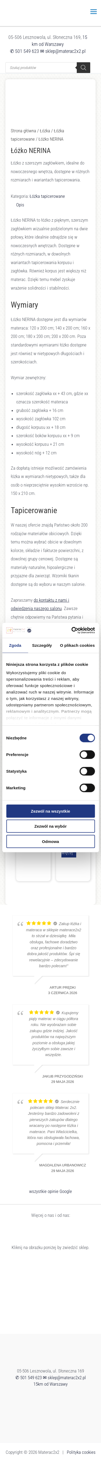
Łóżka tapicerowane (47, 196)
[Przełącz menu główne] (93, 11)
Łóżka (45, 130)
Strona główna (23, 130)
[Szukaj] (83, 67)
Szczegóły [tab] (42, 645)
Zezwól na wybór (50, 826)
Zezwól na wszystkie (50, 811)
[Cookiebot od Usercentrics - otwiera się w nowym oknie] (72, 630)
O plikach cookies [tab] (77, 645)
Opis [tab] (20, 204)
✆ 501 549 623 (24, 51)
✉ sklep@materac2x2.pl (63, 51)
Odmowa (50, 841)
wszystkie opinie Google (50, 1191)
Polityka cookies (81, 1452)
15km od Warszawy (50, 1384)
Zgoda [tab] (15, 645)
